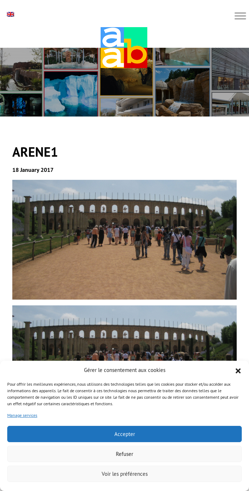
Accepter (124, 434)
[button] (238, 370)
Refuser (124, 453)
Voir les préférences (125, 473)
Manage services (22, 415)
